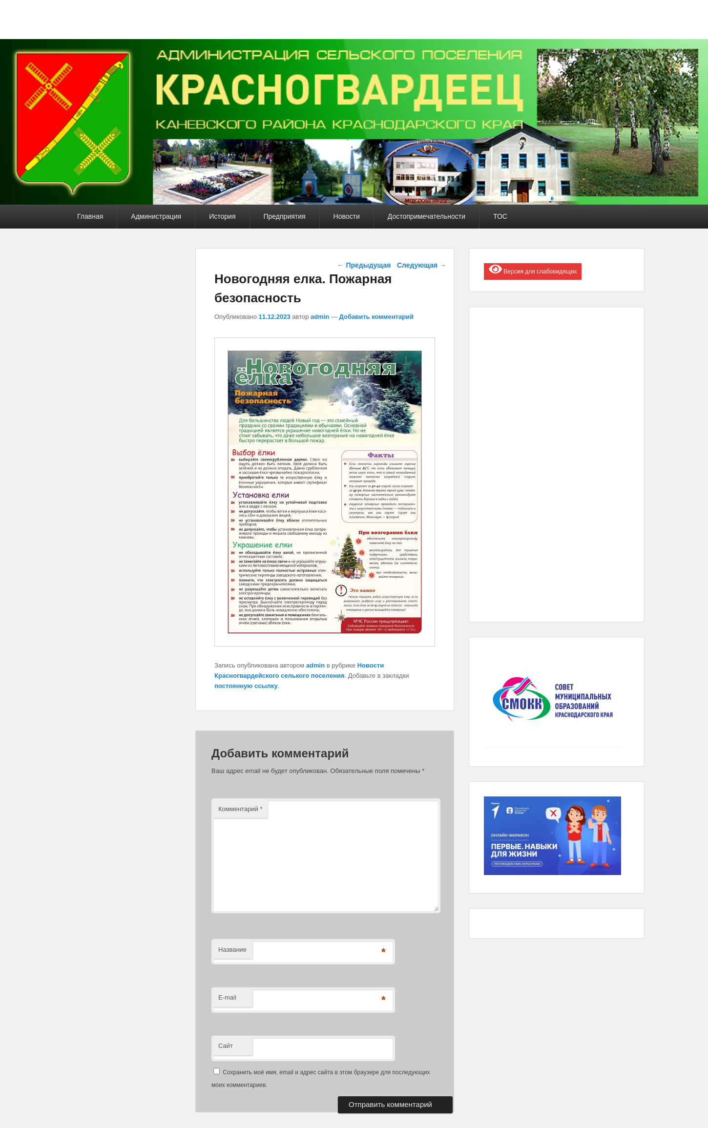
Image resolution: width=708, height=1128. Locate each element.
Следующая (421, 265)
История (222, 216)
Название (232, 949)
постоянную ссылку (246, 685)
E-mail (227, 997)
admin (320, 316)
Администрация (156, 216)
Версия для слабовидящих (533, 269)
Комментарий (240, 809)
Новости (346, 216)
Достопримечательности (426, 216)
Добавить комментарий (376, 316)
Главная (90, 216)
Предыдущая (364, 265)
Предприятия (285, 216)
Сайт (225, 1045)
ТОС (500, 216)
